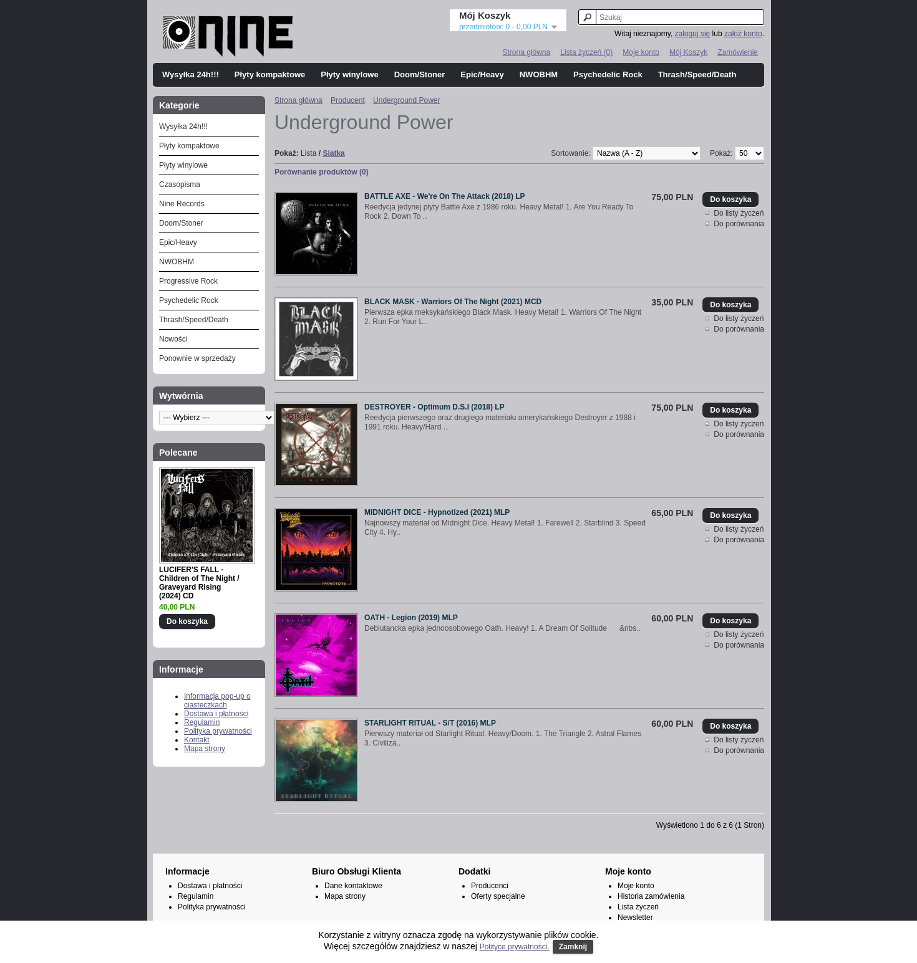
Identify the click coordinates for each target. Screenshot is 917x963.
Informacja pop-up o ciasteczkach (217, 700)
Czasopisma (179, 184)
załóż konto (743, 33)
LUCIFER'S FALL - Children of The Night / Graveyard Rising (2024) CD (199, 582)
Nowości (173, 339)
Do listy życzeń (739, 213)
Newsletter (635, 917)
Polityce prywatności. (515, 946)
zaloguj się (693, 33)
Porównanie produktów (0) (321, 172)
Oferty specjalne (498, 896)
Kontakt (197, 739)
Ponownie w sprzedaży (197, 358)
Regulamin (202, 722)
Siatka (333, 153)
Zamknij (573, 946)
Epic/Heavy (481, 74)
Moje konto (641, 52)
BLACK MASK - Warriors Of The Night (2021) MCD (452, 301)
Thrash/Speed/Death (697, 74)
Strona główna (526, 52)
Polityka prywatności (218, 731)
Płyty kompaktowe (270, 74)
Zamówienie (737, 52)
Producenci (489, 885)
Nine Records (182, 203)
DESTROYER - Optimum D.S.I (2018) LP (434, 407)
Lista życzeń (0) (586, 52)
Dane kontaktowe (353, 885)
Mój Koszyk (688, 52)
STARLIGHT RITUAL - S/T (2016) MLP (430, 723)
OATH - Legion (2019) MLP (411, 617)
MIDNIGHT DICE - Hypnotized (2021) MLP (437, 512)
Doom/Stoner (419, 74)
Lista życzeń (638, 907)
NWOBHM (539, 74)
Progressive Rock (188, 281)
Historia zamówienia (651, 896)
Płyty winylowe (349, 74)
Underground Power (406, 100)
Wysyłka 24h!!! (190, 74)
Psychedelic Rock (608, 74)
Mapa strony (204, 748)
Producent (348, 100)
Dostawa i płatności (216, 713)
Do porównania (739, 223)
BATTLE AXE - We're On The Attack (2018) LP (444, 196)
